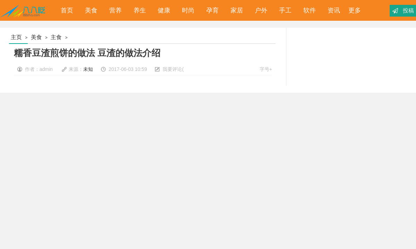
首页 (65, 10)
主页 (16, 37)
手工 (284, 10)
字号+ (266, 69)
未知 (88, 69)
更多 (354, 10)
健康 (162, 10)
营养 (114, 10)
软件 (308, 10)
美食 (89, 10)
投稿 (408, 10)
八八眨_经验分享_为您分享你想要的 (24, 10)
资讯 (332, 10)
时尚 (186, 10)
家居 (235, 10)
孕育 (211, 10)
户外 (259, 10)
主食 (56, 37)
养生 (138, 10)
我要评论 (172, 69)
